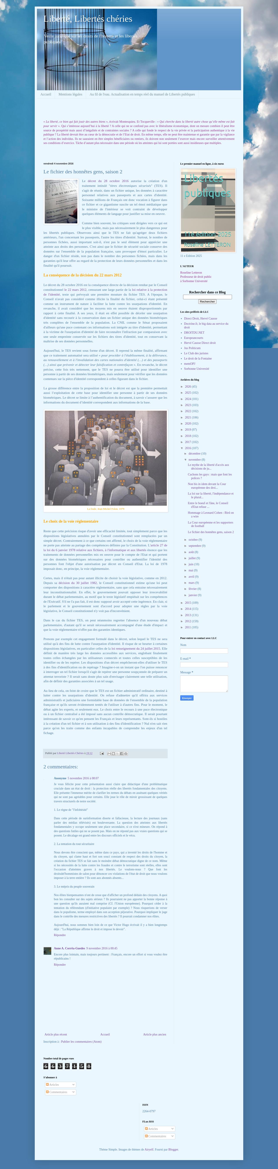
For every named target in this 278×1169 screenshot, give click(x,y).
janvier (193, 595)
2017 (188, 442)
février (193, 588)
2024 (188, 399)
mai (191, 570)
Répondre (60, 935)
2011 (188, 627)
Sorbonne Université (196, 368)
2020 (188, 423)
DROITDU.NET (194, 332)
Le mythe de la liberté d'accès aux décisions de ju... (208, 466)
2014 (188, 608)
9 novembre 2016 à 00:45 (101, 948)
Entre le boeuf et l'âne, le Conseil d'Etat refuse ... (208, 505)
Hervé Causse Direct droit (200, 343)
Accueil (45, 94)
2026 (188, 386)
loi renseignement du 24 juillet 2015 (136, 648)
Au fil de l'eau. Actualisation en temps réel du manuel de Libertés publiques (142, 94)
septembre (195, 545)
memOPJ (189, 363)
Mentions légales (70, 94)
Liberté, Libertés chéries (87, 19)
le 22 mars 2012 (74, 289)
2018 (188, 436)
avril (192, 576)
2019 (188, 429)
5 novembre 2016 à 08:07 (83, 778)
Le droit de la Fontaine (198, 358)
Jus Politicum (192, 348)
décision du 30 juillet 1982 (78, 583)
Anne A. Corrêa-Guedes (69, 948)
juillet (192, 558)
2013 (188, 615)
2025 (188, 392)
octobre (193, 539)
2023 (188, 405)
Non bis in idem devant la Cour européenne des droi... (207, 485)
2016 (188, 448)
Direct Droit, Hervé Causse (200, 318)
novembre (195, 459)
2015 (188, 602)
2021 (188, 417)
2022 (188, 411)
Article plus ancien (154, 1034)
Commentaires (56, 1092)
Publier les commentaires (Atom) (81, 1041)
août (192, 552)
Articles (52, 1084)
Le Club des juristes (196, 353)
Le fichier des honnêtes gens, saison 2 (211, 532)
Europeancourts (193, 337)
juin (191, 564)
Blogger (173, 1149)
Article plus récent (56, 1034)
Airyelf (149, 1149)
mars (192, 582)
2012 (188, 621)
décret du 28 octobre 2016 (108, 181)
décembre (195, 453)
